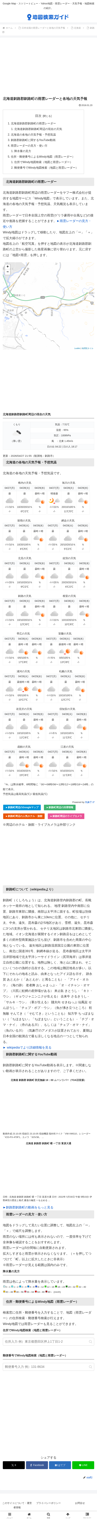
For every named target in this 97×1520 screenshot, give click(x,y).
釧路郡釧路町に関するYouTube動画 (33, 140)
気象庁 (89, 803)
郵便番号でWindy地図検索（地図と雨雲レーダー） (46, 169)
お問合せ (80, 1504)
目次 (38, 116)
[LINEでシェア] (83, 1466)
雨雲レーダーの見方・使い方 (29, 146)
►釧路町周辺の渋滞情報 (59, 808)
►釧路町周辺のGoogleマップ (21, 808)
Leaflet (77, 350)
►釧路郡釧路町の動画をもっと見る (28, 1209)
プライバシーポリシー (48, 1504)
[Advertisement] (48, 67)
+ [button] (8, 268)
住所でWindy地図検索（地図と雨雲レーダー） (43, 163)
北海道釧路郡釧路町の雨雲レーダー (33, 123)
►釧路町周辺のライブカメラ (66, 817)
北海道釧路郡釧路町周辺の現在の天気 (38, 129)
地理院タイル (87, 350)
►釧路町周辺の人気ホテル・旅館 (23, 817)
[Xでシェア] (14, 1466)
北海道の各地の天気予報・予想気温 (33, 134)
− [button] (8, 273)
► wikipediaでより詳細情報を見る (27, 1049)
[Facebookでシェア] (37, 1466)
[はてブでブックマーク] (60, 1466)
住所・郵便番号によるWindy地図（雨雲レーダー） (43, 157)
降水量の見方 (22, 152)
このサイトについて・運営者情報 (17, 1506)
